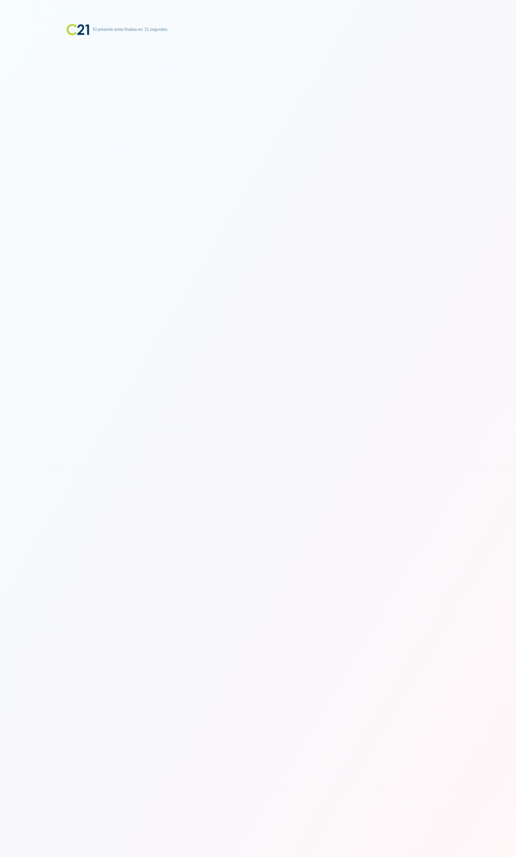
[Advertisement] (258, 85)
